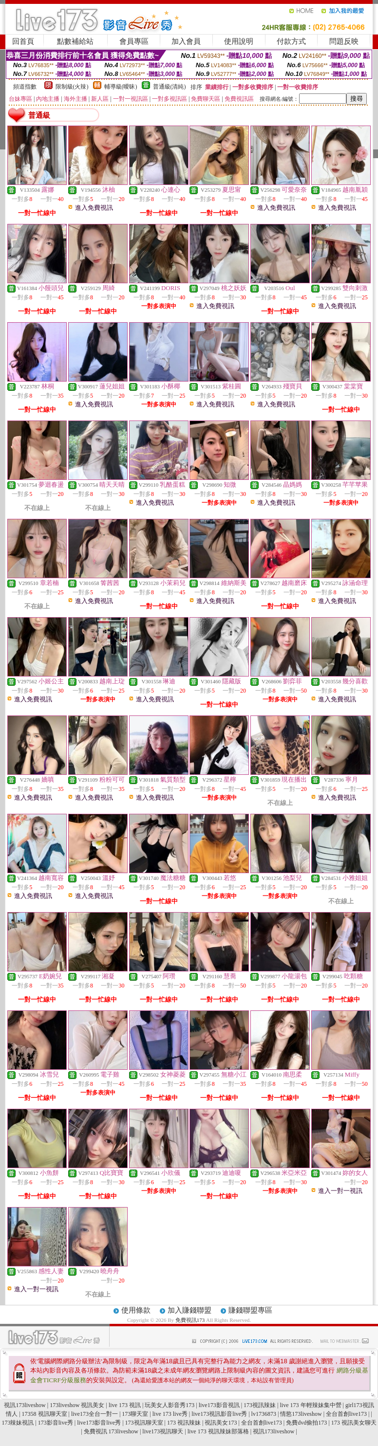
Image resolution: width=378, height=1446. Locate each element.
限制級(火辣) (72, 86)
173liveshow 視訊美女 (77, 1405)
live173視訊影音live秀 (219, 1413)
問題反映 (344, 41)
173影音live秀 (55, 1422)
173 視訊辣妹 (184, 1422)
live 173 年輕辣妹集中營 (310, 1405)
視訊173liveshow (24, 1405)
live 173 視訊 (125, 1405)
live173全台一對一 (94, 1413)
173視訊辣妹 (260, 1405)
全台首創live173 (346, 1413)
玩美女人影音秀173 (169, 1405)
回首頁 (23, 41)
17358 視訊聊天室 (44, 1413)
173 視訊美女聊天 (354, 1422)
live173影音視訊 (219, 1405)
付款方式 (291, 41)
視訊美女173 (221, 1422)
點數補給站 (75, 41)
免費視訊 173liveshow (111, 1431)
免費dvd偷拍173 (306, 1422)
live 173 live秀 (170, 1413)
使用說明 (238, 41)
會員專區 (134, 41)
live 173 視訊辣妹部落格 (218, 1431)
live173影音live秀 (99, 1422)
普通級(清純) (169, 86)
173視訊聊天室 (144, 1422)
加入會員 (186, 41)
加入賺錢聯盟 (189, 1310)
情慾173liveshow (300, 1413)
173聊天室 (135, 1413)
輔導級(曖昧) (120, 86)
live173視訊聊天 (162, 1431)
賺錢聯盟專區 (250, 1310)
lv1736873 (263, 1413)
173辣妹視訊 (17, 1422)
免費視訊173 (190, 1320)
